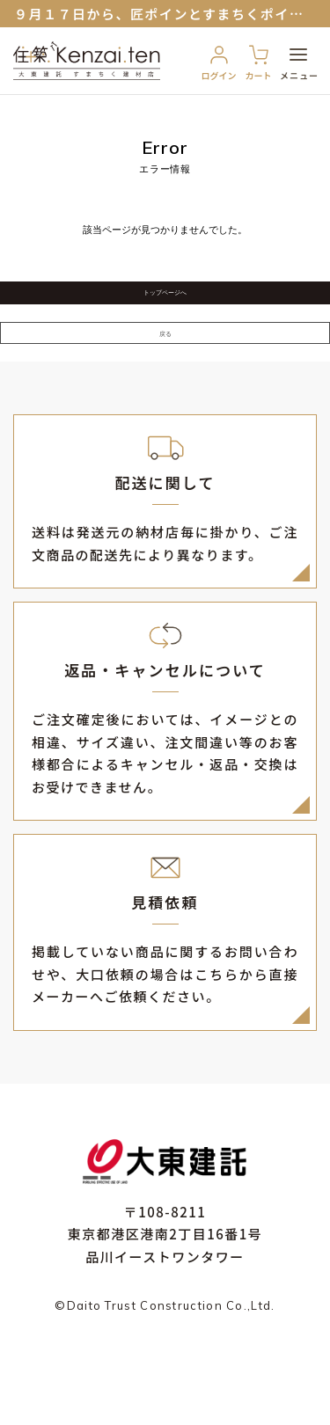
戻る (165, 378)
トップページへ (165, 307)
